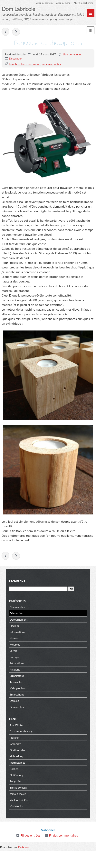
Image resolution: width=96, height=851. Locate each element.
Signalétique (17, 675)
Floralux (14, 737)
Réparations (17, 663)
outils (57, 64)
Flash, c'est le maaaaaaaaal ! (16, 32)
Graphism (15, 743)
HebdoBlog (16, 756)
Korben (14, 768)
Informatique (17, 632)
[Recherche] (38, 588)
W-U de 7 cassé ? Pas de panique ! (5, 32)
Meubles (15, 644)
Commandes (17, 607)
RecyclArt (15, 781)
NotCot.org (16, 775)
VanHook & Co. (19, 800)
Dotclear (24, 847)
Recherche (17, 581)
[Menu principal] (90, 13)
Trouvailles (16, 682)
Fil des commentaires (63, 835)
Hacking (15, 625)
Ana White (16, 725)
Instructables (17, 762)
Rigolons (15, 669)
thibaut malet (18, 793)
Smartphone (17, 694)
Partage (14, 657)
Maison (14, 638)
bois (11, 64)
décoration (33, 64)
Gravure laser (18, 707)
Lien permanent (72, 54)
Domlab (14, 700)
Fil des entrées (30, 835)
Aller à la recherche (83, 2)
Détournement (19, 619)
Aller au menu (63, 2)
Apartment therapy (21, 731)
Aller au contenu (44, 2)
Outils (13, 650)
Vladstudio (16, 806)
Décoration (16, 58)
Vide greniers (18, 688)
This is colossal (18, 787)
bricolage (20, 64)
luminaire (47, 64)
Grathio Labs (17, 750)
